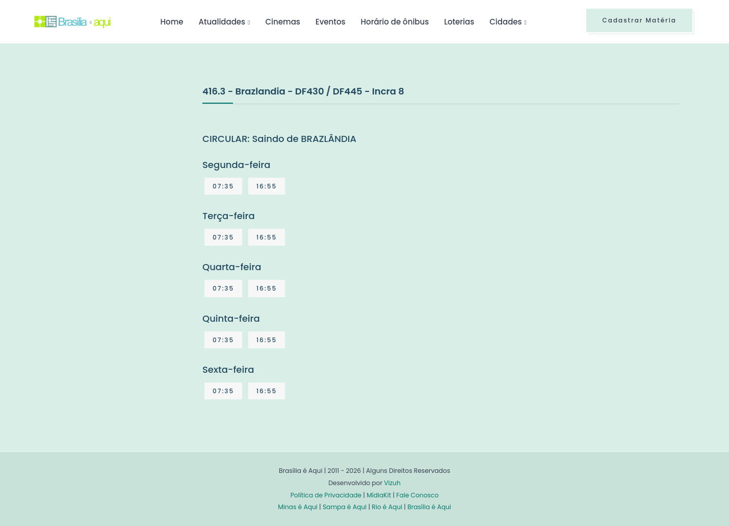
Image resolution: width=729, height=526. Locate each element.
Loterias (459, 21)
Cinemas (283, 21)
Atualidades (221, 21)
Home (171, 21)
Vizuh (392, 483)
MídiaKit (379, 495)
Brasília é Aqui (429, 507)
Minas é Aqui (298, 507)
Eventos (331, 21)
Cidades (505, 21)
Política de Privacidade (326, 495)
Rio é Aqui (387, 507)
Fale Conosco (417, 495)
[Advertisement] (110, 160)
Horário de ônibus (394, 21)
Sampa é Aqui (345, 507)
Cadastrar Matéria (639, 20)
